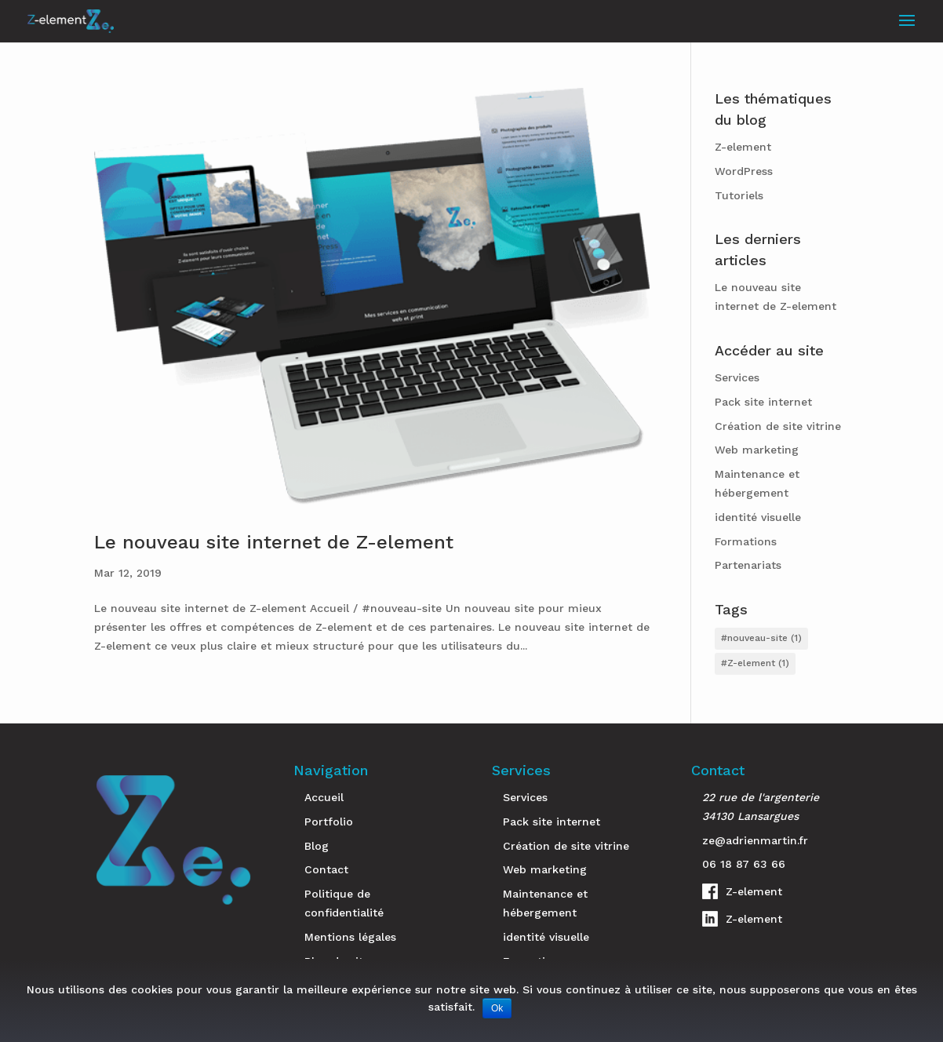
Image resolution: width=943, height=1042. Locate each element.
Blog (316, 846)
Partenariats (748, 565)
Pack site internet (763, 401)
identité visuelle (758, 517)
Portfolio (328, 821)
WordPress (744, 171)
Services (737, 377)
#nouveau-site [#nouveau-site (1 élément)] (761, 637)
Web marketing (757, 449)
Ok (497, 1008)
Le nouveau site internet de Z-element (273, 542)
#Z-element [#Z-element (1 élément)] (755, 663)
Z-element (743, 146)
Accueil (324, 797)
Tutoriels (739, 195)
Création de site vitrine (778, 426)
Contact (326, 869)
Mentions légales (350, 937)
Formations (746, 541)
